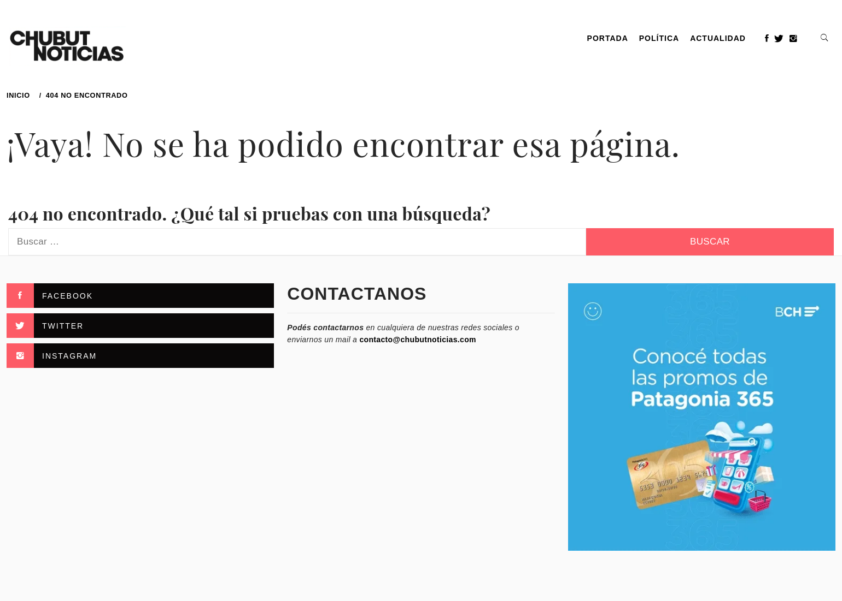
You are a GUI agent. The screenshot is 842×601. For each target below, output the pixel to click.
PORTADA (607, 38)
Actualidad (718, 38)
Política (659, 38)
